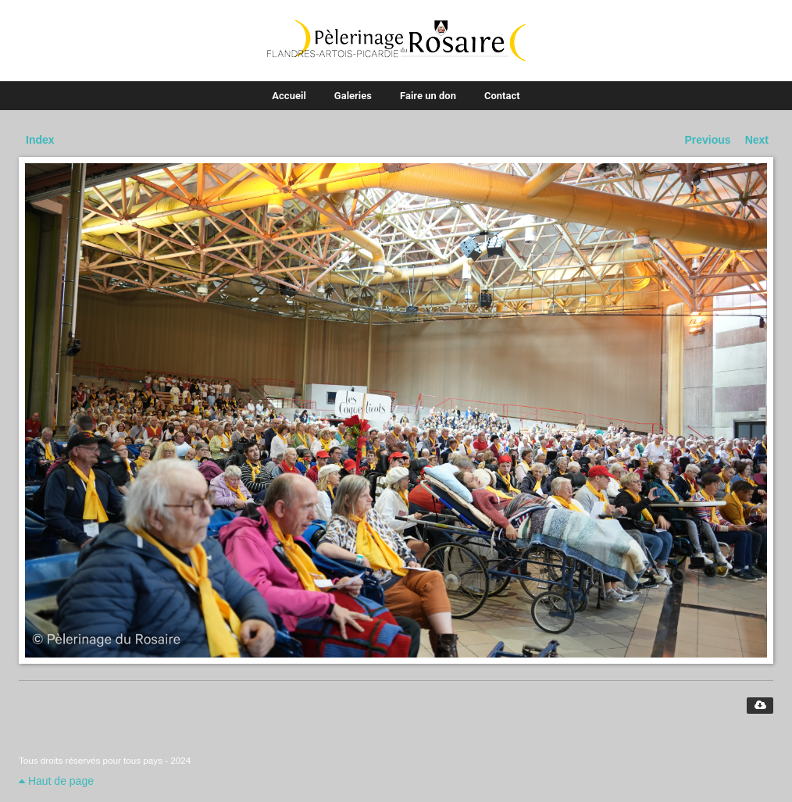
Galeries (353, 96)
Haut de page (56, 781)
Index (40, 140)
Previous (708, 140)
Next (757, 140)
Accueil (288, 96)
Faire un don (428, 96)
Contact (502, 96)
